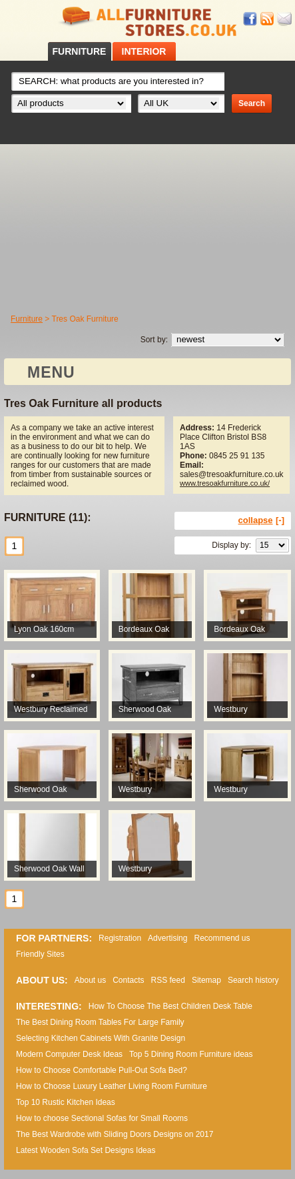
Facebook (250, 19)
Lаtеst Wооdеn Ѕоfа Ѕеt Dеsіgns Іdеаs (85, 1150)
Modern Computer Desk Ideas (69, 1054)
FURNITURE (80, 51)
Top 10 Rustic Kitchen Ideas (65, 1102)
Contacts (128, 980)
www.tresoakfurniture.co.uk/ (225, 483)
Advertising (167, 938)
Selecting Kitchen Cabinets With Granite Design (100, 1038)
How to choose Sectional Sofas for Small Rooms (102, 1118)
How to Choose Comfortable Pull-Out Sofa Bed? (101, 1070)
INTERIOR (144, 51)
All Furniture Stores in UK (148, 21)
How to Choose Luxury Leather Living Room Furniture (111, 1086)
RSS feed (267, 19)
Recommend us (222, 938)
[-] (280, 520)
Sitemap (206, 980)
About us (90, 980)
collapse (255, 520)
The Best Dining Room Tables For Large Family (100, 1022)
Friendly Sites (40, 954)
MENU (51, 372)
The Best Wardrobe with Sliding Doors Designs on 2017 (114, 1134)
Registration (120, 938)
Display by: (231, 545)
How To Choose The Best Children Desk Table (170, 1006)
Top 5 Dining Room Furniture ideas (190, 1054)
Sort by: (154, 339)
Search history (253, 980)
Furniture (27, 319)
